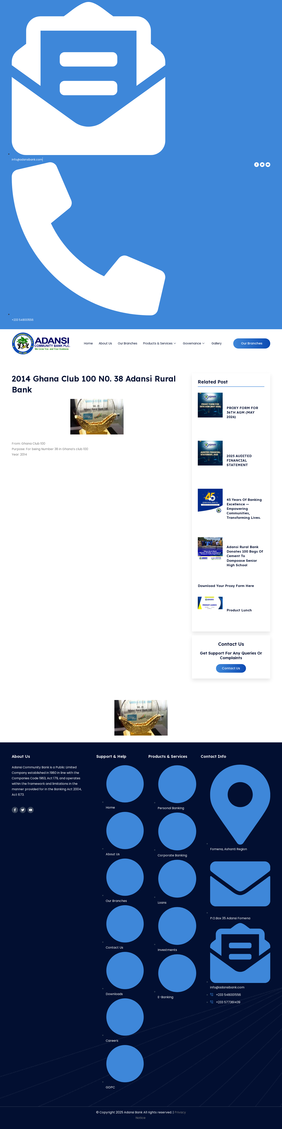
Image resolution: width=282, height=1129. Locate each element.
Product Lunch (240, 612)
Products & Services (160, 343)
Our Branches (128, 343)
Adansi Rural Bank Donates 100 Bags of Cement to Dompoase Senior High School (243, 558)
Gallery (216, 343)
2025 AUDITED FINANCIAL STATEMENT (240, 461)
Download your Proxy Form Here (228, 588)
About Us (105, 343)
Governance (193, 343)
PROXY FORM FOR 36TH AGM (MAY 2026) (243, 412)
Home (88, 343)
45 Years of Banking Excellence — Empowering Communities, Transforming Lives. (245, 510)
